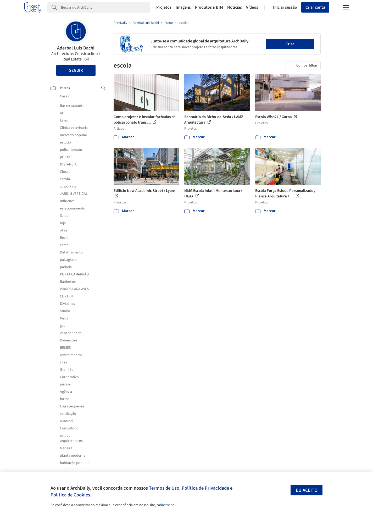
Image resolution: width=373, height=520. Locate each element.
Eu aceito (307, 490)
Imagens (183, 7)
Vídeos (252, 7)
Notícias (234, 7)
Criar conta (315, 7)
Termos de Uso (164, 488)
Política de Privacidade (205, 488)
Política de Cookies (70, 494)
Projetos (163, 7)
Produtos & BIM (209, 7)
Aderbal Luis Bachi (75, 48)
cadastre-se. (166, 505)
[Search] (105, 7)
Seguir (76, 70)
